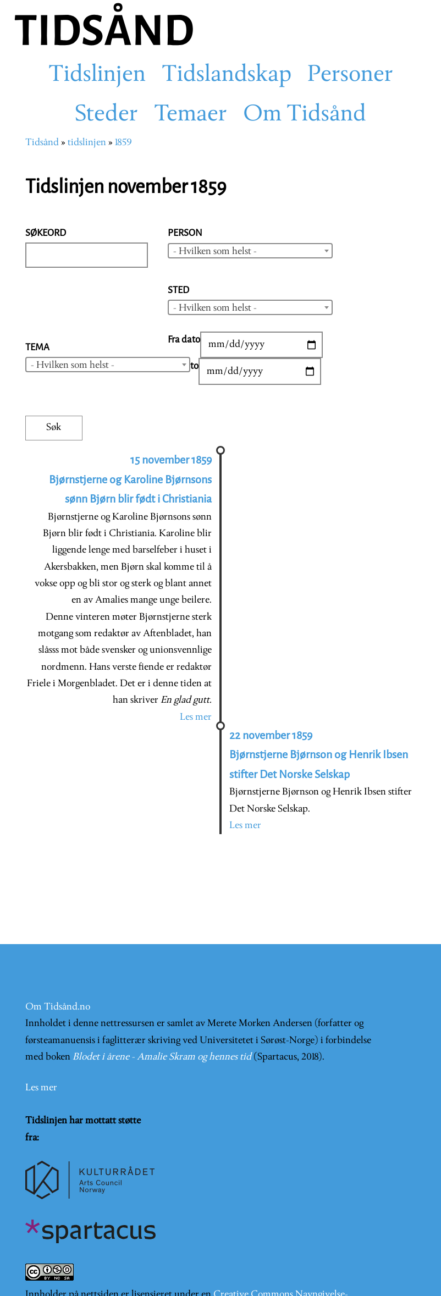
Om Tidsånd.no (57, 1007)
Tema (37, 347)
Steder (106, 115)
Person (185, 233)
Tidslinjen (97, 75)
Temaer (190, 115)
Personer (350, 75)
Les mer (196, 717)
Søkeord (45, 233)
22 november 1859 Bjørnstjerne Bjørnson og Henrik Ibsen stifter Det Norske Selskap (318, 755)
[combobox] (250, 250)
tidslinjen (87, 142)
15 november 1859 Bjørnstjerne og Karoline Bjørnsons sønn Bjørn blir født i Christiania (130, 479)
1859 (123, 142)
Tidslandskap (226, 75)
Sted (178, 290)
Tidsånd (42, 142)
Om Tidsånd (304, 115)
